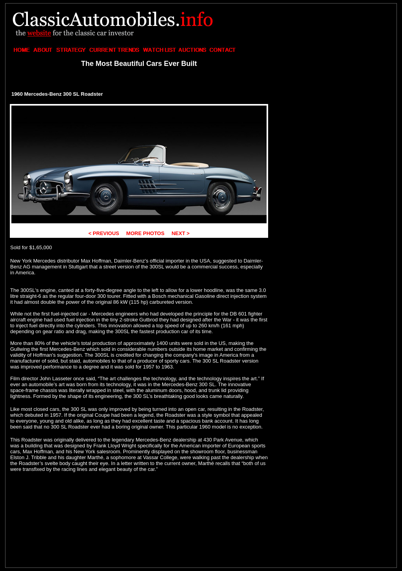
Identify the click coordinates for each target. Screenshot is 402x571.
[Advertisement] (333, 57)
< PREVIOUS (104, 233)
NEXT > (180, 233)
